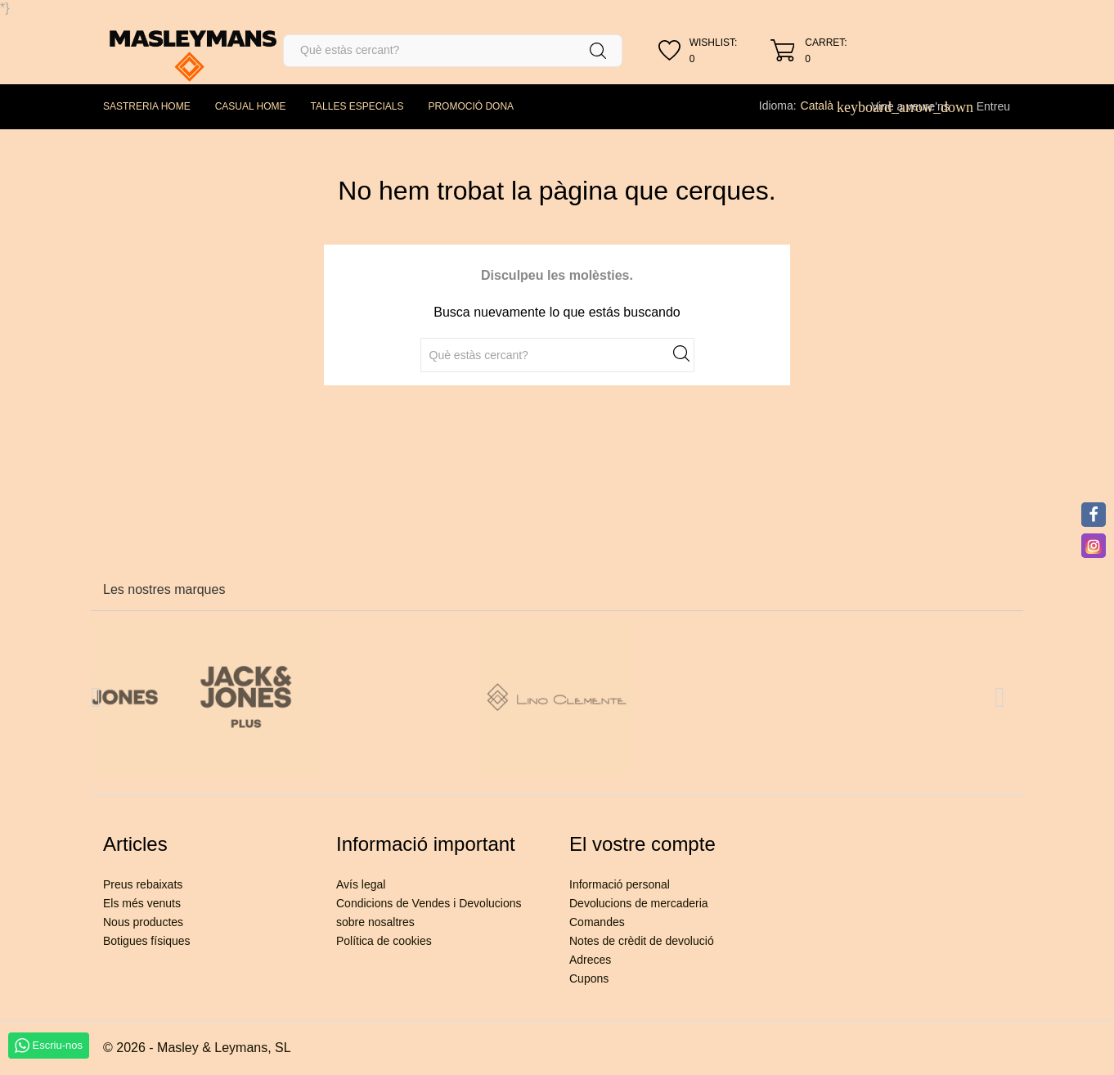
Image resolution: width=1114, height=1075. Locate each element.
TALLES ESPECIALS (357, 106)
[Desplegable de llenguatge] (826, 105)
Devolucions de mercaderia (638, 903)
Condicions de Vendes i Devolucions (428, 903)
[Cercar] (452, 50)
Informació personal (619, 884)
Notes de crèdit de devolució (641, 940)
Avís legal (360, 884)
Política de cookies (384, 940)
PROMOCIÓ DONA (471, 106)
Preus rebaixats (142, 884)
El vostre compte (642, 844)
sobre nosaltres (375, 922)
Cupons (589, 978)
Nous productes (143, 922)
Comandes (597, 922)
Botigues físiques (147, 940)
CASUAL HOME (250, 106)
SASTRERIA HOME (147, 106)
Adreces (590, 959)
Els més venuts (142, 903)
